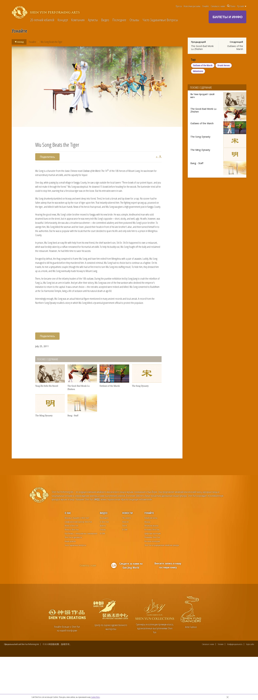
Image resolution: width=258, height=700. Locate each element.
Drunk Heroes (224, 66)
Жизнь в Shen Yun (71, 568)
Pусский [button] (241, 6)
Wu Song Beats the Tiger (52, 42)
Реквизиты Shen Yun (152, 580)
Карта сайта (250, 687)
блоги (124, 568)
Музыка (147, 564)
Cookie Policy (95, 697)
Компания (78, 20)
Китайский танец (150, 560)
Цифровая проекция (152, 576)
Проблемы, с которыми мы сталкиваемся (81, 576)
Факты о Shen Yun (72, 572)
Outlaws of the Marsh (235, 47)
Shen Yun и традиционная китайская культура (161, 587)
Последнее (119, 20)
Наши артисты (70, 584)
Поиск (231, 6)
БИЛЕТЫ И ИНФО (228, 16)
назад (18, 42)
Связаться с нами (218, 6)
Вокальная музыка (151, 568)
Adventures (199, 72)
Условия (220, 687)
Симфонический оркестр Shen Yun (78, 564)
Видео (105, 20)
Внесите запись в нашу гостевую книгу (167, 608)
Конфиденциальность (234, 687)
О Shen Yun (104, 564)
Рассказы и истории (152, 584)
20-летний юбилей (42, 20)
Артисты (93, 20)
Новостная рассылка (192, 6)
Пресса (179, 6)
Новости (127, 556)
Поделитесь (47, 157)
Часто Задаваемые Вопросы (160, 20)
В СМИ (102, 576)
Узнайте (205, 6)
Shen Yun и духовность (73, 580)
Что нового (126, 560)
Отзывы (134, 20)
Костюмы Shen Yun (151, 572)
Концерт (63, 20)
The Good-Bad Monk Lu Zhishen (202, 47)
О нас (68, 556)
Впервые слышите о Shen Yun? (77, 560)
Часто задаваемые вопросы (75, 587)
